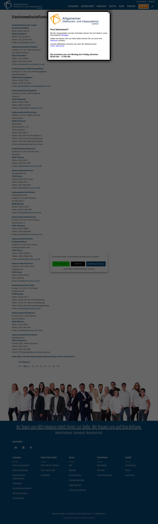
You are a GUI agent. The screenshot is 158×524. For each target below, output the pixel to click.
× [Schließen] (109, 11)
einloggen (65, 35)
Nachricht (54, 40)
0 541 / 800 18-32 (57, 46)
